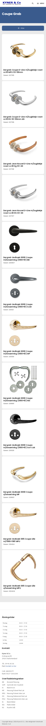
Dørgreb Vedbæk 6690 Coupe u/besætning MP (18, 493)
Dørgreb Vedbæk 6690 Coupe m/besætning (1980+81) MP (18, 352)
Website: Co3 (6, 724)
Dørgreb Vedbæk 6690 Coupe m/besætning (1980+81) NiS (18, 399)
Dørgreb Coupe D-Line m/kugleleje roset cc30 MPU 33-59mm (23, 71)
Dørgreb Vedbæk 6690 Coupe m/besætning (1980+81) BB (18, 258)
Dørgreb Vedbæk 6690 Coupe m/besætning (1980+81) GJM (18, 305)
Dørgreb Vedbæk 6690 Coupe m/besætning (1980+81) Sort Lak (19, 446)
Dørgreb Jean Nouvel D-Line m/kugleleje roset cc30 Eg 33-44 (22, 164)
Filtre (22, 28)
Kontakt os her (11, 666)
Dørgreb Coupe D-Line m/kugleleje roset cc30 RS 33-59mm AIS (23, 118)
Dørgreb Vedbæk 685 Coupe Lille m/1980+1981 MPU (19, 540)
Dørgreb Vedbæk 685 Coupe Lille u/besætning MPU (19, 587)
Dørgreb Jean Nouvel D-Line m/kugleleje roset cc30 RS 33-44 (22, 211)
